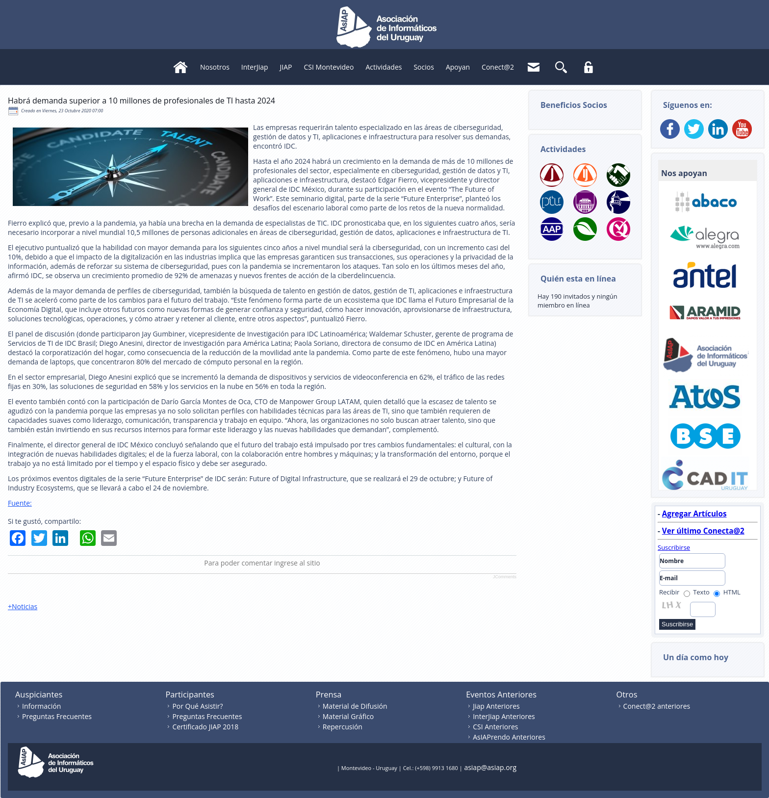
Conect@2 (498, 67)
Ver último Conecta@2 (703, 531)
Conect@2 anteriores (657, 706)
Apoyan (458, 67)
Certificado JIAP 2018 (205, 726)
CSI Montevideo (329, 67)
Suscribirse (674, 547)
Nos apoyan (684, 173)
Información (41, 706)
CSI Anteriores (495, 726)
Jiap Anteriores (496, 706)
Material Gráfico (348, 716)
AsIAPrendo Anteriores (509, 737)
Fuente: (20, 503)
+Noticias (22, 606)
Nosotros (215, 67)
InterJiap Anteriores (504, 716)
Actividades (383, 67)
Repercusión (342, 726)
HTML (727, 592)
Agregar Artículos (694, 513)
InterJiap (254, 67)
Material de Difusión (355, 706)
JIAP (286, 67)
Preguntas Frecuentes (57, 716)
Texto (697, 592)
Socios (423, 67)
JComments (504, 576)
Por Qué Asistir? (197, 706)
